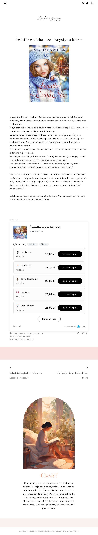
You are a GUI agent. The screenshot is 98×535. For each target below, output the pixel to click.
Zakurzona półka (42, 531)
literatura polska (22, 333)
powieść (27, 336)
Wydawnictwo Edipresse (22, 339)
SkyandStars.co (72, 531)
